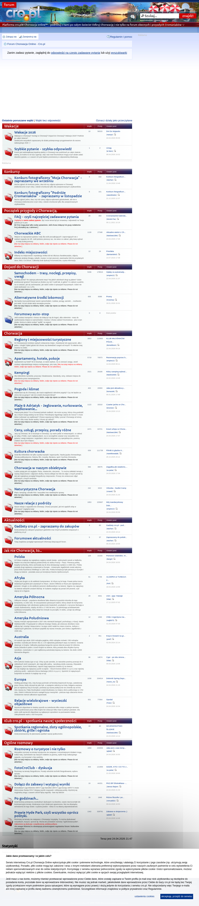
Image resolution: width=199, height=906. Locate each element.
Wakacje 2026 (25, 132)
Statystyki (9, 846)
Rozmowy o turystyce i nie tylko (39, 749)
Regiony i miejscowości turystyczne (42, 339)
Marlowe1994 (112, 236)
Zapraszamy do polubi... (116, 537)
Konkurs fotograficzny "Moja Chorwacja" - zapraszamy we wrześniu (48, 179)
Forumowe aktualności (32, 538)
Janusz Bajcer (112, 787)
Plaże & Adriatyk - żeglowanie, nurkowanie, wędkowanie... (48, 407)
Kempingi (21, 373)
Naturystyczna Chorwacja (34, 489)
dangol (109, 559)
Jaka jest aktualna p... (115, 388)
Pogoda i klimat (26, 389)
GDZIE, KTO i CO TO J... (117, 767)
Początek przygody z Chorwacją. (30, 211)
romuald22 (111, 801)
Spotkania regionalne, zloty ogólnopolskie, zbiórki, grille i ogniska (48, 728)
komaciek (110, 391)
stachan (110, 180)
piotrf (109, 639)
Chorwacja (13, 333)
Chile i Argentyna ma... (116, 617)
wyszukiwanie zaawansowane (154, 20)
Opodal (109, 699)
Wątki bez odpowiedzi (48, 120)
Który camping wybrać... (116, 371)
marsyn (110, 135)
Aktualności (14, 520)
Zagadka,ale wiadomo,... (117, 467)
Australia (21, 637)
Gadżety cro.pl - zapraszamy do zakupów (46, 526)
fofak (109, 599)
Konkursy (12, 172)
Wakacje (11, 126)
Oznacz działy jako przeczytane (114, 120)
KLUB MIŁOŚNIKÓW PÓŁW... (115, 340)
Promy (109, 296)
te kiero (110, 151)
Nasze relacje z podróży (32, 503)
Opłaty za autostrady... (116, 272)
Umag (108, 148)
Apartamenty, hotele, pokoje (37, 358)
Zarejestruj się (29, 36)
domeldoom (111, 345)
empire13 (110, 275)
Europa (20, 679)
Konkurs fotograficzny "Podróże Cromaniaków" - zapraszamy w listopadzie (48, 194)
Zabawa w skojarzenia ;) (116, 811)
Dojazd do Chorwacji (21, 267)
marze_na (111, 682)
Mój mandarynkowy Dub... (114, 504)
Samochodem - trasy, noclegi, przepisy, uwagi (45, 274)
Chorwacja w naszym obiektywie (40, 468)
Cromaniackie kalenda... (116, 216)
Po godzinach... (26, 798)
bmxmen (110, 408)
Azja (17, 658)
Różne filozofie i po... (115, 797)
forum (9, 5)
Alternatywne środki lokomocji (39, 298)
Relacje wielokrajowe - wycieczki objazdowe (40, 702)
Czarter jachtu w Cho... (116, 404)
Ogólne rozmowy (18, 743)
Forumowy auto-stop (31, 314)
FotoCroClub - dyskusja (33, 768)
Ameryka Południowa (31, 618)
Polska (19, 557)
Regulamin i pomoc (121, 36)
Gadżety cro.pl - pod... (115, 525)
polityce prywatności (131, 889)
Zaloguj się (11, 36)
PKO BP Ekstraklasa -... (116, 783)
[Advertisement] (67, 88)
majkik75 (110, 620)
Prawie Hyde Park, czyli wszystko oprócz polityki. (46, 814)
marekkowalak (112, 454)
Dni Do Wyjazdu (113, 131)
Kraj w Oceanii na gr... (115, 636)
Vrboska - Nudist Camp (116, 488)
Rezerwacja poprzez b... (116, 357)
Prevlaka (110, 251)
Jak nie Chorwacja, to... (23, 551)
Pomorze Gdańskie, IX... (116, 556)
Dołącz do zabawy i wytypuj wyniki (42, 784)
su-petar (110, 470)
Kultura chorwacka (29, 451)
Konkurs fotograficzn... (116, 177)
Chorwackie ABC (27, 233)
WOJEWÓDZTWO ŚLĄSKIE (114, 727)
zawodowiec (112, 195)
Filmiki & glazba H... (114, 450)
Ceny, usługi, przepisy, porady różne (42, 430)
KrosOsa (110, 300)
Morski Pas (111, 219)
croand (109, 491)
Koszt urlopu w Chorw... (116, 429)
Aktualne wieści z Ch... (116, 232)
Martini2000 (111, 375)
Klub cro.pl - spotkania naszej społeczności (40, 721)
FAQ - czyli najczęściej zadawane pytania (46, 217)
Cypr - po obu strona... (116, 657)
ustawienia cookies (144, 896)
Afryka (19, 578)
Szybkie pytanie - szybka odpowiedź (43, 149)
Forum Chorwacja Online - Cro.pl (26, 44)
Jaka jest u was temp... (116, 748)
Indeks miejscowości (30, 252)
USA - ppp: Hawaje (114, 596)
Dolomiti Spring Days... (116, 678)
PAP (108, 584)
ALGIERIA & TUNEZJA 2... (116, 578)
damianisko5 (112, 254)
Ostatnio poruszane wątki (17, 120)
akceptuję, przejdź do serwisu (176, 896)
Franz (109, 703)
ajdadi (109, 751)
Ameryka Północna (29, 597)
